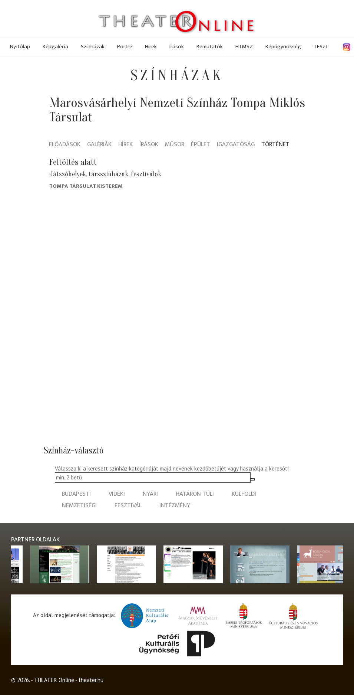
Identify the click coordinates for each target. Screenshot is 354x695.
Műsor (174, 145)
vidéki (117, 494)
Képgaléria (55, 46)
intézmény (174, 506)
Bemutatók (209, 46)
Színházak (93, 46)
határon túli (195, 494)
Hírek (151, 46)
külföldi (244, 494)
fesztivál (128, 506)
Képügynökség (283, 46)
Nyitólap (20, 46)
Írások (176, 46)
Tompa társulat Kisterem (86, 186)
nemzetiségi (79, 506)
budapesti (76, 494)
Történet (275, 145)
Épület (200, 145)
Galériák (99, 145)
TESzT (321, 46)
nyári (150, 494)
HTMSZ (244, 46)
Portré (124, 46)
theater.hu (91, 679)
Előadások (64, 145)
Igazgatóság (236, 145)
